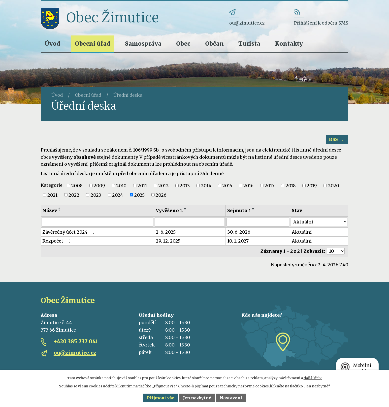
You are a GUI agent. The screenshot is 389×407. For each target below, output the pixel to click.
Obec (183, 43)
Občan (214, 43)
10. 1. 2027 (238, 241)
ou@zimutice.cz (75, 352)
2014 (206, 185)
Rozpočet (57, 241)
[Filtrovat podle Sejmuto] (258, 222)
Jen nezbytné (197, 397)
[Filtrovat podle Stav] (319, 221)
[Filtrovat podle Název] (97, 222)
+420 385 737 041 (76, 341)
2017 (269, 185)
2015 (227, 185)
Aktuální (302, 232)
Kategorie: (52, 185)
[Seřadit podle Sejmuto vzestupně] (253, 208)
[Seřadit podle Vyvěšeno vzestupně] (185, 208)
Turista (249, 43)
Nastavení (231, 397)
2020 (333, 185)
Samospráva (143, 43)
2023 (96, 195)
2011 (142, 185)
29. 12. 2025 (168, 241)
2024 (117, 195)
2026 (161, 195)
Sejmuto (239, 210)
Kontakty (289, 43)
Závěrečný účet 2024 (69, 232)
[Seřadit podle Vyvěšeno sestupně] (185, 210)
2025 (139, 195)
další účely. (313, 378)
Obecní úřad (92, 43)
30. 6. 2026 (238, 232)
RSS (337, 139)
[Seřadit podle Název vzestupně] (60, 208)
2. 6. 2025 (166, 232)
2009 (99, 185)
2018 (291, 185)
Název (49, 210)
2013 (185, 185)
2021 (52, 195)
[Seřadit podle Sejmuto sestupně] (253, 210)
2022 (73, 195)
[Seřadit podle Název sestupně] (60, 210)
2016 (248, 185)
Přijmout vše (160, 397)
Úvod (52, 43)
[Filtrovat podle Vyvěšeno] (190, 222)
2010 (121, 185)
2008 (77, 185)
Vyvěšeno (169, 210)
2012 (163, 185)
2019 (312, 185)
